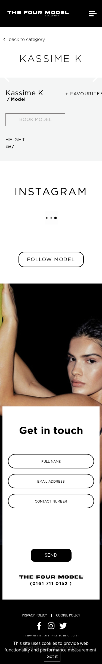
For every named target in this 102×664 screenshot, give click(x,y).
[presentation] (51, 524)
